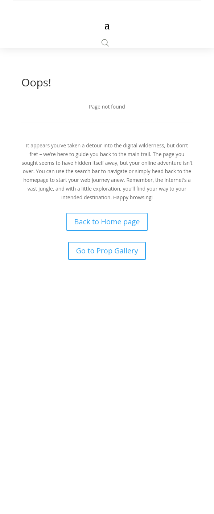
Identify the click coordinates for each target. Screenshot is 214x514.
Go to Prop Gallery (107, 251)
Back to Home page (107, 222)
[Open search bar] (105, 42)
